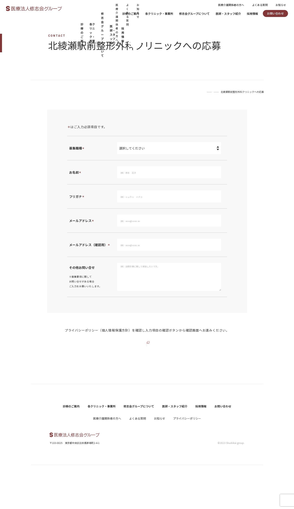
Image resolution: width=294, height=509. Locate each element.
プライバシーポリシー (187, 462)
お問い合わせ (275, 13)
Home (185, 91)
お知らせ (281, 5)
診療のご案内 (130, 14)
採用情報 (252, 14)
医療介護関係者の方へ (231, 5)
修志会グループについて (194, 14)
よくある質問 (260, 5)
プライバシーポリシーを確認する (145, 342)
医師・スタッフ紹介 (228, 14)
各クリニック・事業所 (159, 14)
